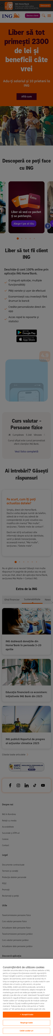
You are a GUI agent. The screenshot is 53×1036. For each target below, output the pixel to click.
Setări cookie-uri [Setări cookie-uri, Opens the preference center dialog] (26, 1031)
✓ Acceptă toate (26, 1014)
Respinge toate (26, 1023)
